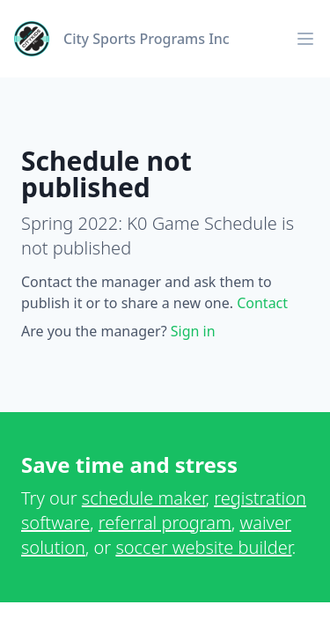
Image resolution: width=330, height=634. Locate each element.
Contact (262, 303)
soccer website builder (203, 547)
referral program (165, 522)
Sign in (193, 331)
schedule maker (144, 498)
